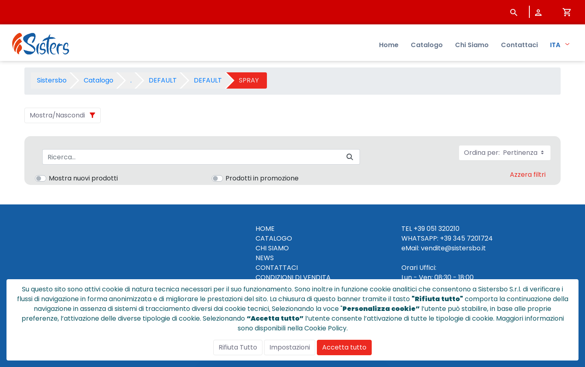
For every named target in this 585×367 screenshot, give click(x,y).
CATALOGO (274, 238)
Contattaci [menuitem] (519, 45)
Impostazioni (289, 347)
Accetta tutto (344, 347)
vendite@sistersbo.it (453, 248)
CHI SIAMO (272, 248)
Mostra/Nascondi (57, 115)
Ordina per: (505, 152)
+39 (445, 238)
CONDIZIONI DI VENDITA (293, 277)
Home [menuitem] (389, 45)
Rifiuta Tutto (238, 347)
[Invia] (349, 157)
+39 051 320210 (436, 228)
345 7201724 (473, 238)
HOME (265, 228)
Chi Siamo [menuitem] (472, 45)
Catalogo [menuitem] (427, 45)
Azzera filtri (528, 174)
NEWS (265, 258)
